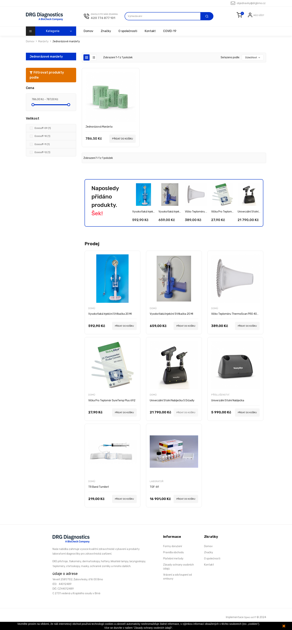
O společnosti (129, 36)
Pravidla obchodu (173, 556)
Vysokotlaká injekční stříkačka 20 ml (143, 215)
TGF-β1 (154, 491)
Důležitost (253, 62)
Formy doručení (172, 550)
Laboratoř (157, 485)
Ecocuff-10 (42, 141)
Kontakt (151, 36)
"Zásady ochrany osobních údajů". (153, 627)
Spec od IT (250, 621)
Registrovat (257, 23)
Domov (88, 36)
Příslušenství (220, 399)
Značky (106, 36)
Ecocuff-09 (43, 133)
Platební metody (173, 562)
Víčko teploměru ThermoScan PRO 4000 (196, 215)
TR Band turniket (98, 491)
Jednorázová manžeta (98, 131)
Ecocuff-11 (42, 149)
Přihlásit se (241, 23)
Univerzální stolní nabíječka (227, 404)
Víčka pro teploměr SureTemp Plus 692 (222, 215)
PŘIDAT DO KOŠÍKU (122, 143)
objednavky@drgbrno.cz (248, 3)
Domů (91, 312)
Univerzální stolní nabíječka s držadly (249, 215)
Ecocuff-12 (42, 157)
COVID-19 (172, 36)
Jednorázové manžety (46, 61)
